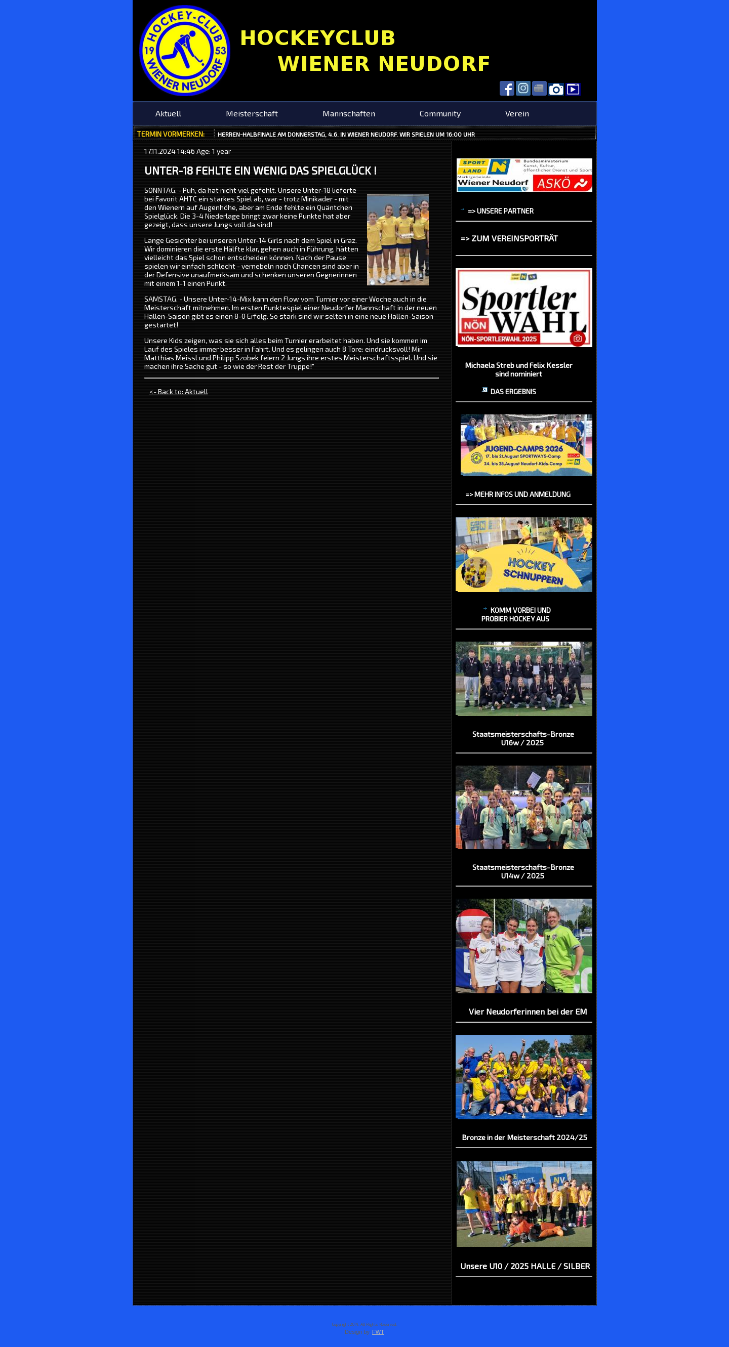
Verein (517, 113)
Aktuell (168, 113)
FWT (378, 1332)
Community (440, 113)
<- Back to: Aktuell (178, 391)
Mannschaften (348, 113)
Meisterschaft (252, 113)
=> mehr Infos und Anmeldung (518, 494)
